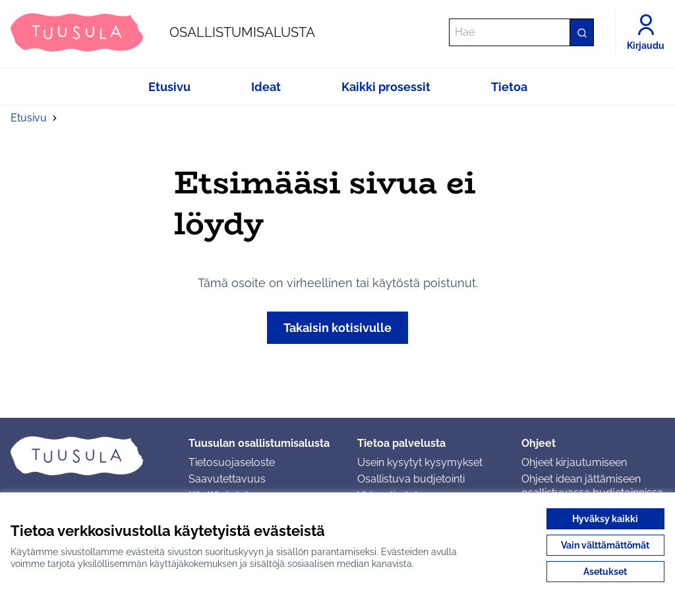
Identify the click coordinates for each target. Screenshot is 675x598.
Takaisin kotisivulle (337, 328)
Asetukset (605, 571)
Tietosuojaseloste (232, 462)
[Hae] (521, 32)
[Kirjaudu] (645, 32)
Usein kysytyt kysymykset (420, 462)
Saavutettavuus (227, 479)
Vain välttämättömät (605, 545)
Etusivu (29, 118)
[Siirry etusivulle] (163, 32)
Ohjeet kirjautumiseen (574, 462)
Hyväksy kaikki (605, 519)
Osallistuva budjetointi (411, 479)
